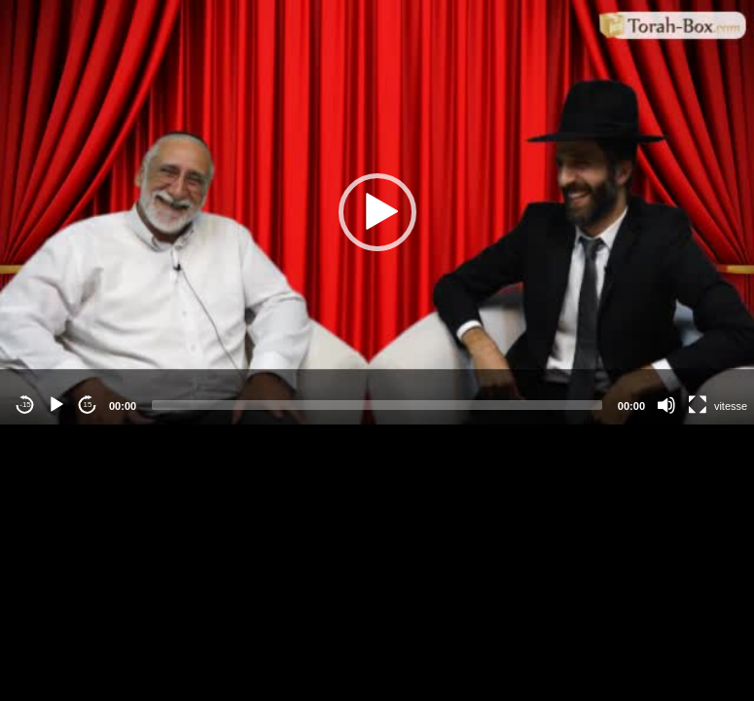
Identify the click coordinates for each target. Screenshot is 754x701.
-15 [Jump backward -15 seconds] (25, 404)
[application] (377, 212)
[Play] (56, 405)
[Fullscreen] (697, 405)
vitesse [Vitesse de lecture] (730, 406)
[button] (377, 212)
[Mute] (666, 405)
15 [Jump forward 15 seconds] (88, 404)
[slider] (377, 405)
